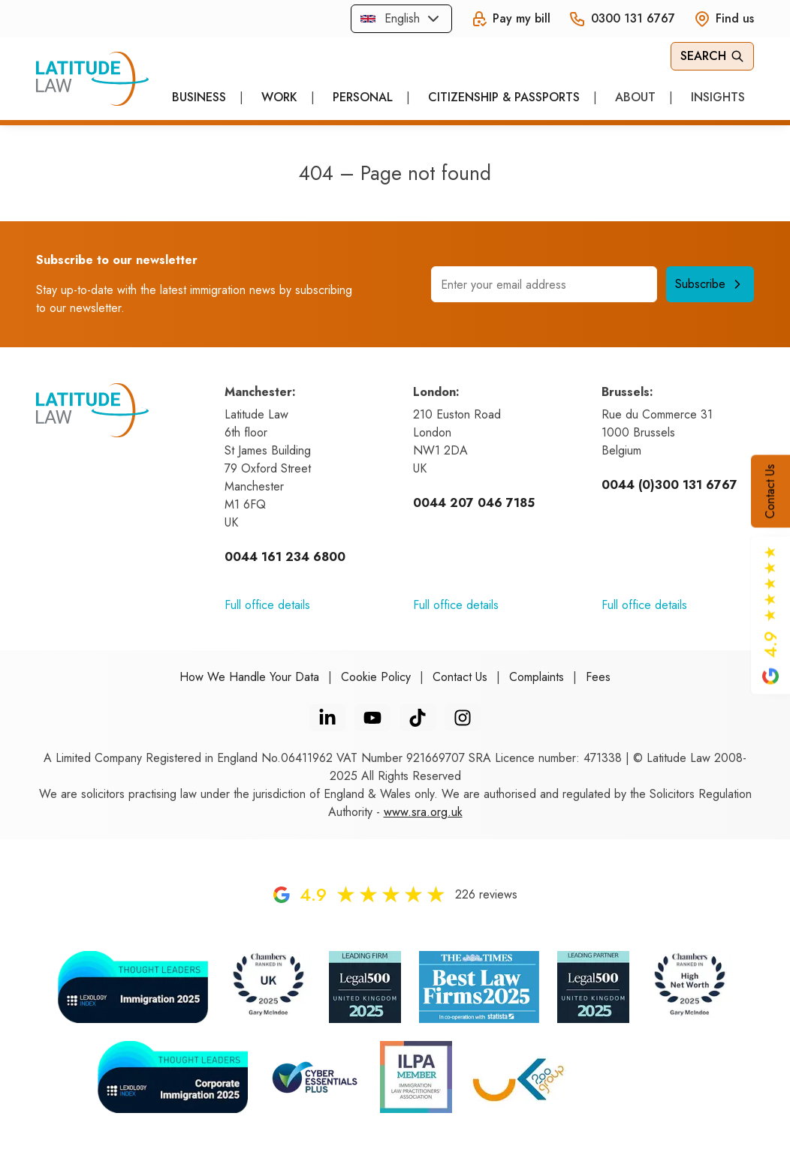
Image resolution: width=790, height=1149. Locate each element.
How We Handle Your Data (249, 677)
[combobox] (401, 18)
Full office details (267, 605)
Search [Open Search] (712, 55)
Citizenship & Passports (504, 97)
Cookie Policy (376, 677)
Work (279, 97)
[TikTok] (418, 717)
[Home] (92, 79)
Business (199, 97)
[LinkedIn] (327, 717)
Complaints (536, 677)
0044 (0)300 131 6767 (669, 485)
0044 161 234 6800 (285, 557)
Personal (363, 97)
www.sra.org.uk (423, 811)
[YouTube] (372, 717)
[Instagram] (463, 717)
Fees (598, 677)
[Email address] (544, 284)
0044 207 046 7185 (474, 503)
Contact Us (770, 491)
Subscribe (710, 283)
